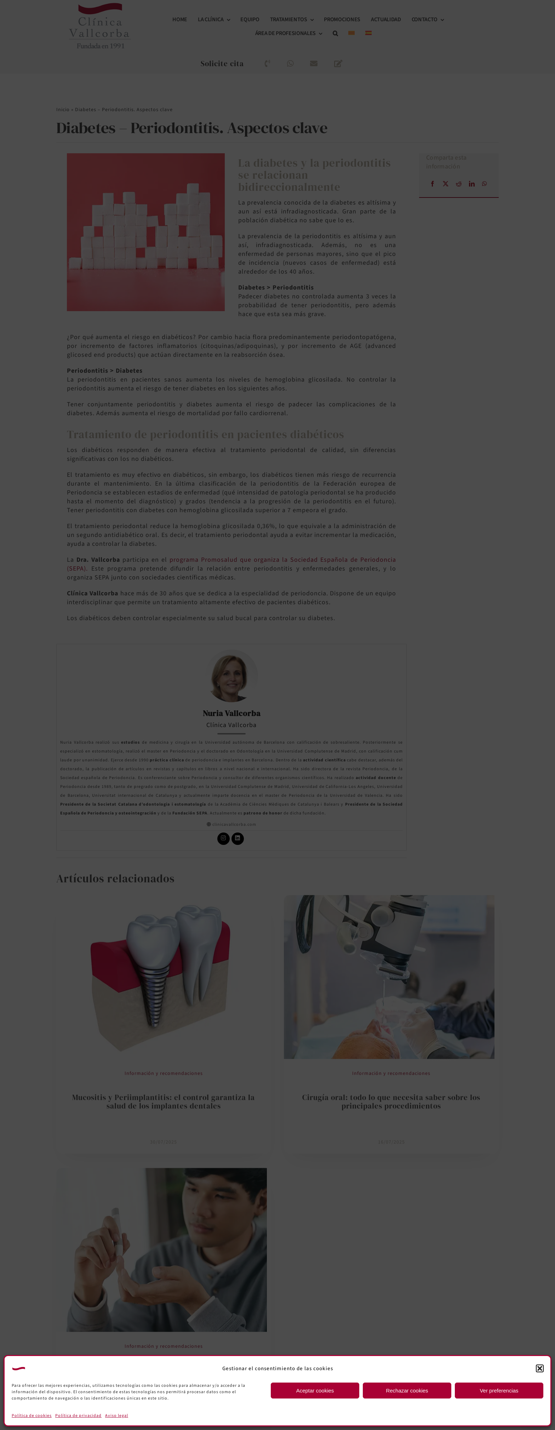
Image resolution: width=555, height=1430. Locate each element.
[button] (539, 1368)
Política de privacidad (78, 1416)
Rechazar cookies (407, 1391)
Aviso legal (116, 1416)
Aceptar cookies (315, 1391)
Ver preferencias (499, 1391)
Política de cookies (32, 1416)
